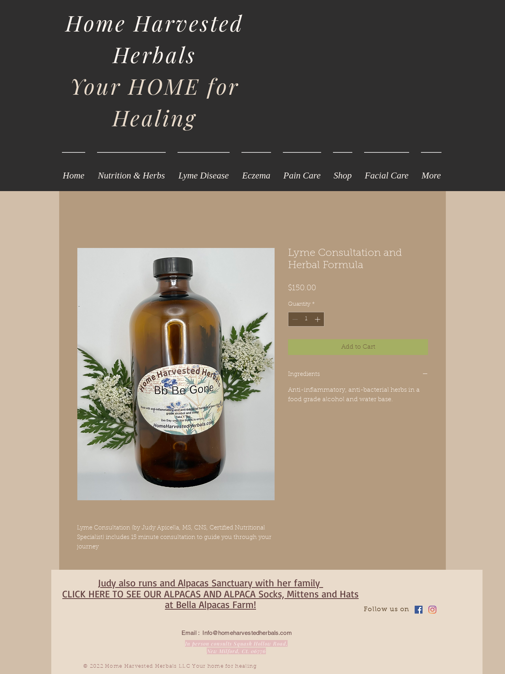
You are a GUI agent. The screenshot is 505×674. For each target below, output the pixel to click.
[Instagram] (432, 610)
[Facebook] (419, 610)
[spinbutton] (306, 319)
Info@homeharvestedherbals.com (247, 632)
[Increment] (318, 319)
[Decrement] (294, 319)
